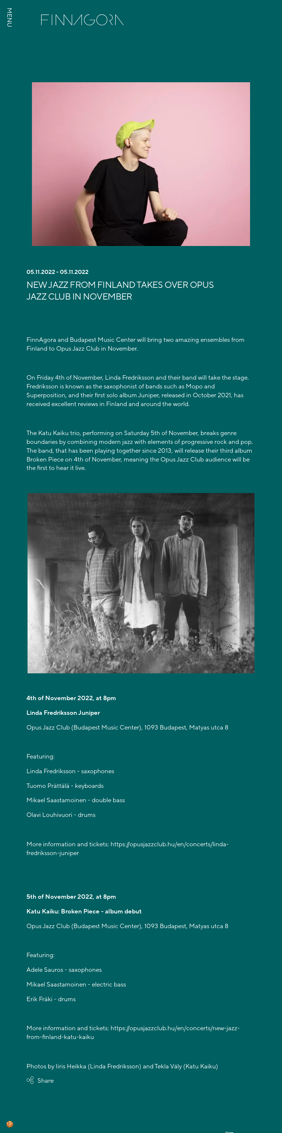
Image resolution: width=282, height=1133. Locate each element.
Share (45, 1080)
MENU (9, 17)
